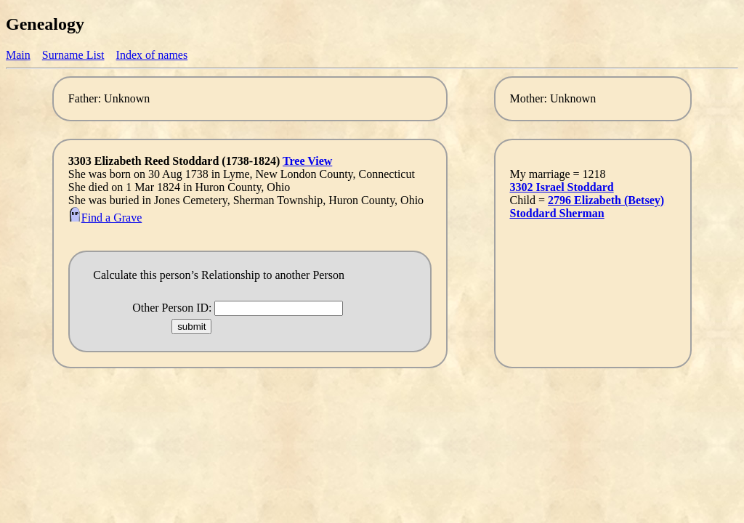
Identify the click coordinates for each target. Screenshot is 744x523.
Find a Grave (105, 217)
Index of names (152, 55)
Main (18, 55)
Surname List (73, 55)
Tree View (307, 161)
